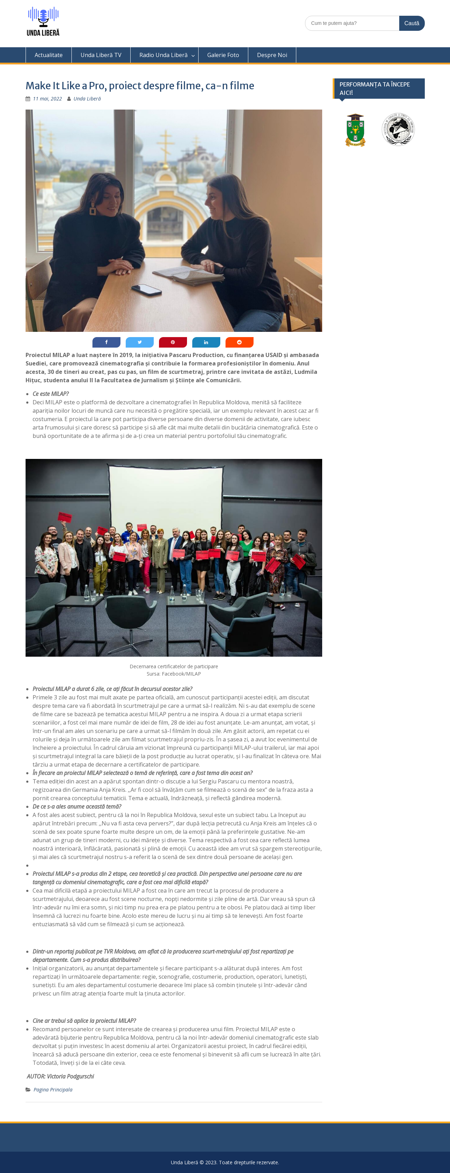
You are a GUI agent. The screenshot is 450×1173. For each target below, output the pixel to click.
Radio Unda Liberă (163, 55)
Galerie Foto (223, 55)
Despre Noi (272, 55)
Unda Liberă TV (101, 55)
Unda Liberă (87, 98)
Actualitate (49, 55)
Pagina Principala (53, 1089)
